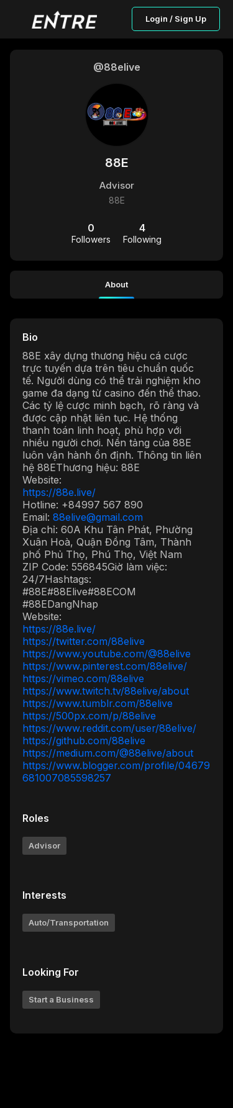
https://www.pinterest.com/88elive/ (104, 666)
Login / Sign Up (175, 19)
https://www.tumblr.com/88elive (97, 703)
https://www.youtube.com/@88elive (106, 653)
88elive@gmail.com (98, 517)
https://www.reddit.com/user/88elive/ (109, 728)
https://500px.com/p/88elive (89, 715)
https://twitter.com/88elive (83, 641)
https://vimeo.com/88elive (83, 678)
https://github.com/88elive (83, 740)
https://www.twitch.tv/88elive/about (105, 691)
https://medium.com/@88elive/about (107, 753)
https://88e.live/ (59, 492)
